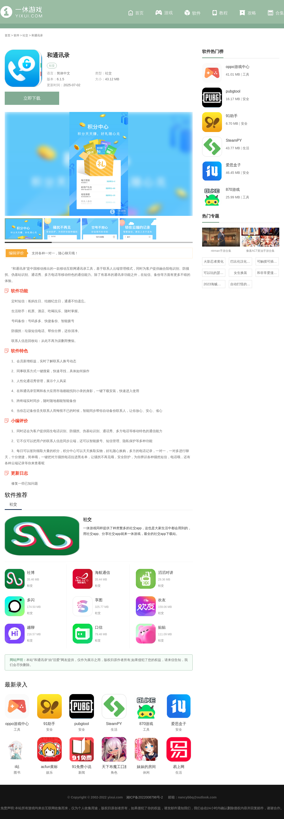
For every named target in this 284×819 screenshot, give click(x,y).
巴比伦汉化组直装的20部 (241, 261)
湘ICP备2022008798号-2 (144, 797)
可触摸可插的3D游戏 (268, 261)
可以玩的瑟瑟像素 (214, 273)
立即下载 (31, 98)
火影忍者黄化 (214, 261)
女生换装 (240, 273)
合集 (276, 12)
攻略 (248, 12)
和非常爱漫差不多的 (268, 273)
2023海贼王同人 (214, 284)
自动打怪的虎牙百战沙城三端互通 (241, 284)
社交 (25, 35)
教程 (220, 12)
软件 (193, 13)
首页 (136, 12)
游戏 (164, 12)
